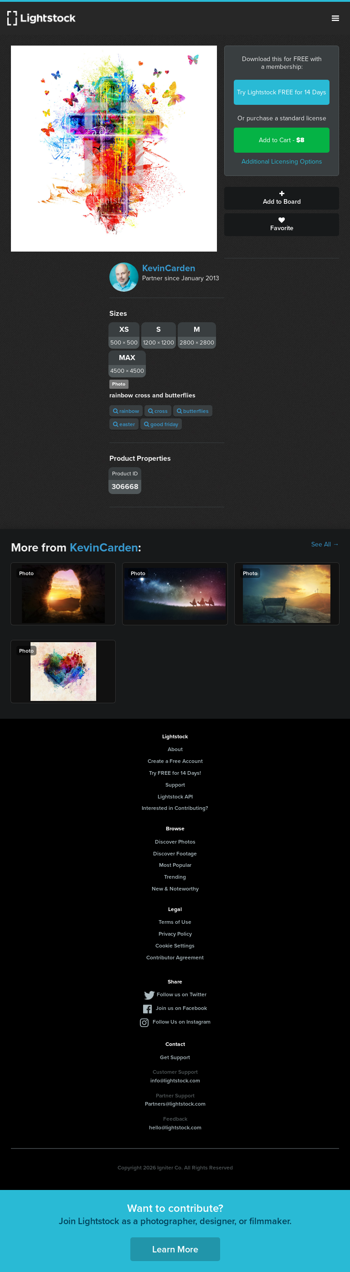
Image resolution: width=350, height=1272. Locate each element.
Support (175, 784)
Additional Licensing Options (282, 161)
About (175, 749)
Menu (335, 18)
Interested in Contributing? (175, 808)
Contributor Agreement (175, 957)
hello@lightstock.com (175, 1127)
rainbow (126, 411)
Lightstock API (175, 796)
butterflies (193, 411)
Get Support (175, 1057)
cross (158, 411)
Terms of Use (175, 922)
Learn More (175, 1249)
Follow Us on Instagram (182, 1021)
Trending (175, 877)
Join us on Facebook (181, 1008)
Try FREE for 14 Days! (175, 773)
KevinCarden (169, 268)
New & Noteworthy (175, 888)
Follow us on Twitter (181, 994)
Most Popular (175, 865)
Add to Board (281, 198)
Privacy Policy (175, 933)
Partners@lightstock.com (175, 1103)
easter (124, 424)
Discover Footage (175, 853)
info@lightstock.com (175, 1080)
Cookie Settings (175, 945)
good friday (161, 424)
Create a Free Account (175, 761)
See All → (325, 544)
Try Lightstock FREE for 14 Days (281, 92)
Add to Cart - (281, 140)
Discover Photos (175, 841)
